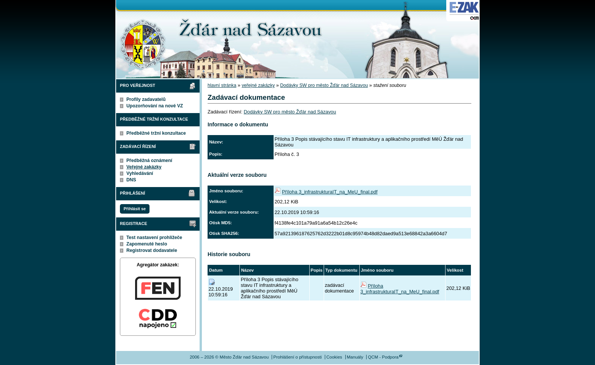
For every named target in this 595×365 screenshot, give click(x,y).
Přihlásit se (135, 208)
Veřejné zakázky (144, 167)
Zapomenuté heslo (146, 244)
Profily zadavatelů (145, 99)
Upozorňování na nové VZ (154, 106)
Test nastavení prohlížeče (154, 237)
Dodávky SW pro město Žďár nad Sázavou (324, 85)
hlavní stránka (222, 85)
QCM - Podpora (383, 357)
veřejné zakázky (258, 85)
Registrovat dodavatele (151, 250)
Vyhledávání (139, 173)
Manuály (355, 357)
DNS (131, 179)
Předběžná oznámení (149, 160)
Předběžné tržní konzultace (156, 133)
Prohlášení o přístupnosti (297, 357)
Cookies (334, 357)
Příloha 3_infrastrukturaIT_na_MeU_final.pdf (330, 192)
